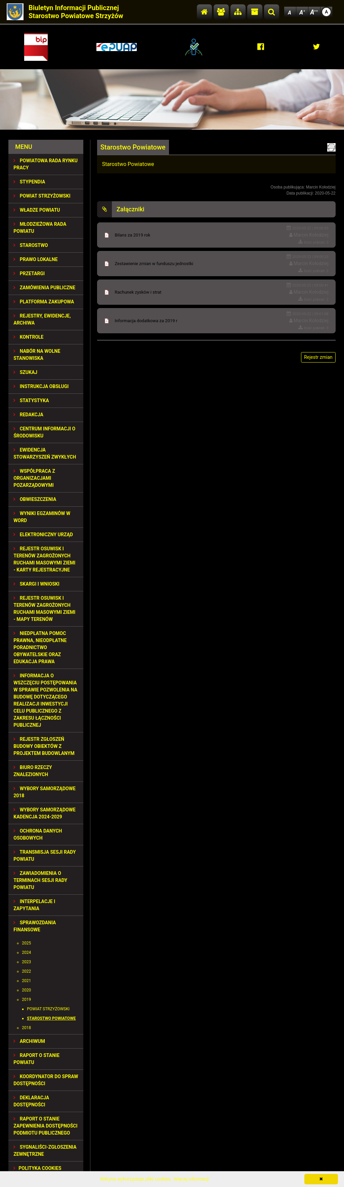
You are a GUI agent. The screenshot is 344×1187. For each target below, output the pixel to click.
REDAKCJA (28, 414)
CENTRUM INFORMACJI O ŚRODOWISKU (44, 432)
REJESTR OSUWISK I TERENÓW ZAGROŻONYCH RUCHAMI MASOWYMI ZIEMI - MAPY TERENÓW (44, 608)
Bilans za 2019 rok (132, 235)
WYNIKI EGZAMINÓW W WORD (41, 517)
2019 (26, 999)
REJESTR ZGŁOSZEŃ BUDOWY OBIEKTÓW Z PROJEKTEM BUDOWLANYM (43, 746)
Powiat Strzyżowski (48, 1009)
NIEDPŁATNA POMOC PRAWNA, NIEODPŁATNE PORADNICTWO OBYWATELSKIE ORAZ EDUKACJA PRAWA (40, 647)
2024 (26, 952)
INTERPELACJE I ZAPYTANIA (34, 905)
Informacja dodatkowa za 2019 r (146, 320)
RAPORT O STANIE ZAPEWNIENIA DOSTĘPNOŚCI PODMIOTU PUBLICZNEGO (45, 1126)
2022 (26, 971)
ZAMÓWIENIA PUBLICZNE (44, 287)
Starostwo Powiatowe (51, 1018)
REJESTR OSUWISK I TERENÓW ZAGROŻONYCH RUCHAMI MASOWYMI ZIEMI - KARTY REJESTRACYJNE (44, 559)
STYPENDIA (29, 181)
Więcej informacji (191, 1179)
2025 (26, 943)
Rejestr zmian (318, 357)
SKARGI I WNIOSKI (36, 584)
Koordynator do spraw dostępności (45, 1080)
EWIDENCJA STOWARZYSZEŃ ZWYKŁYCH (44, 453)
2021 (26, 980)
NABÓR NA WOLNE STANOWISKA (36, 354)
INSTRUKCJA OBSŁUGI (41, 386)
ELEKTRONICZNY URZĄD (43, 534)
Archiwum (29, 1041)
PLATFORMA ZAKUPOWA (43, 301)
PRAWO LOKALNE (35, 259)
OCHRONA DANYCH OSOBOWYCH (37, 834)
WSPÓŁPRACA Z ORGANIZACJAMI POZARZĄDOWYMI (34, 478)
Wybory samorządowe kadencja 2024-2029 (44, 813)
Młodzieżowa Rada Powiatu (39, 227)
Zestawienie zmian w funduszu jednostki (154, 263)
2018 (26, 1027)
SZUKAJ (25, 372)
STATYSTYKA (31, 400)
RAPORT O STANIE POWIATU (36, 1059)
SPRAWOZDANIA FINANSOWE (34, 926)
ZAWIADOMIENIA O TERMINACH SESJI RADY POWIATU (40, 880)
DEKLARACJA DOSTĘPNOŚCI (31, 1101)
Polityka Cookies (37, 1168)
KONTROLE (28, 337)
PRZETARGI (29, 273)
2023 (26, 962)
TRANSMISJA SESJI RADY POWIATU (44, 855)
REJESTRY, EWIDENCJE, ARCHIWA (42, 319)
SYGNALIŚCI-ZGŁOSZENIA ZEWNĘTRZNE (44, 1150)
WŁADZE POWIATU (36, 210)
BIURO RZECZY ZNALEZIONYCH (32, 771)
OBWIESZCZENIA (34, 499)
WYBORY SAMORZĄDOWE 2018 (44, 792)
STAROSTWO (30, 245)
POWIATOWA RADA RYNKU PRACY (45, 164)
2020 (26, 990)
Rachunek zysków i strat (138, 292)
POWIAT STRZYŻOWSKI (41, 196)
